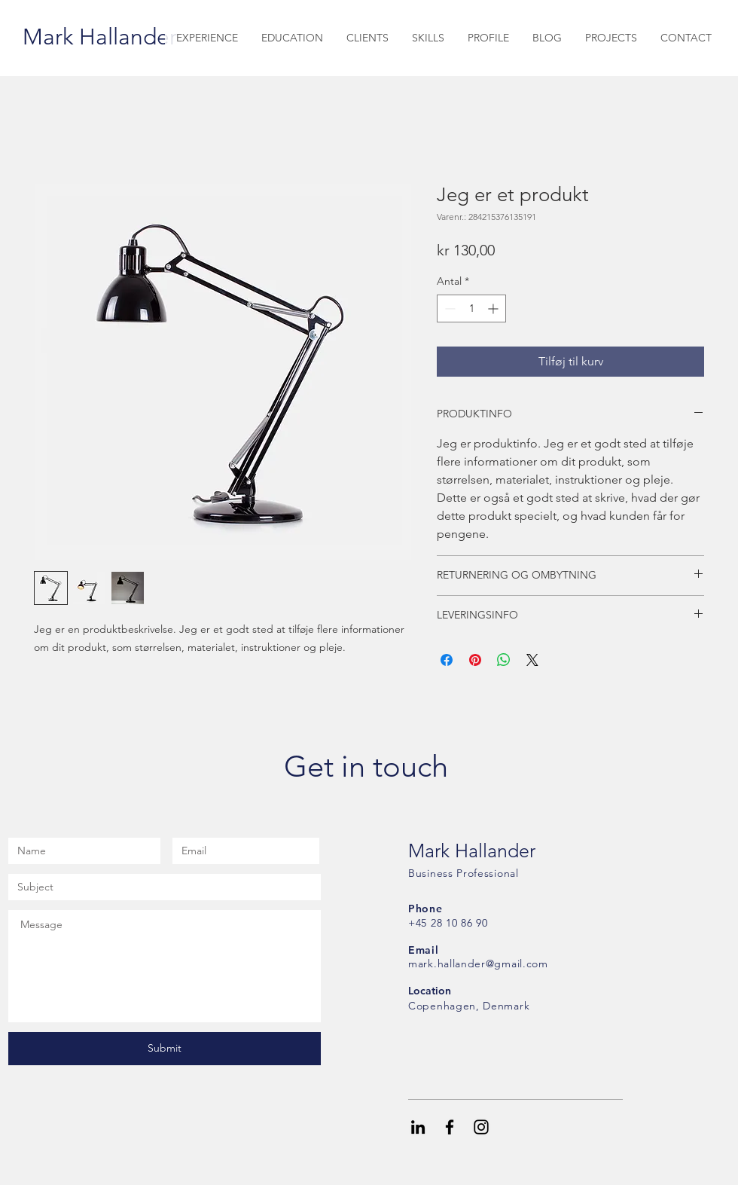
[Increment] (494, 308)
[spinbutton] (471, 308)
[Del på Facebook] (447, 660)
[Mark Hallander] (100, 37)
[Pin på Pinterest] (475, 660)
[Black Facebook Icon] (449, 1127)
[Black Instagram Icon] (481, 1127)
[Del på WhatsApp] (504, 660)
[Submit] (164, 1048)
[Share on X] (532, 660)
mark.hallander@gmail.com (478, 963)
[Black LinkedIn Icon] (418, 1127)
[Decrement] (448, 308)
